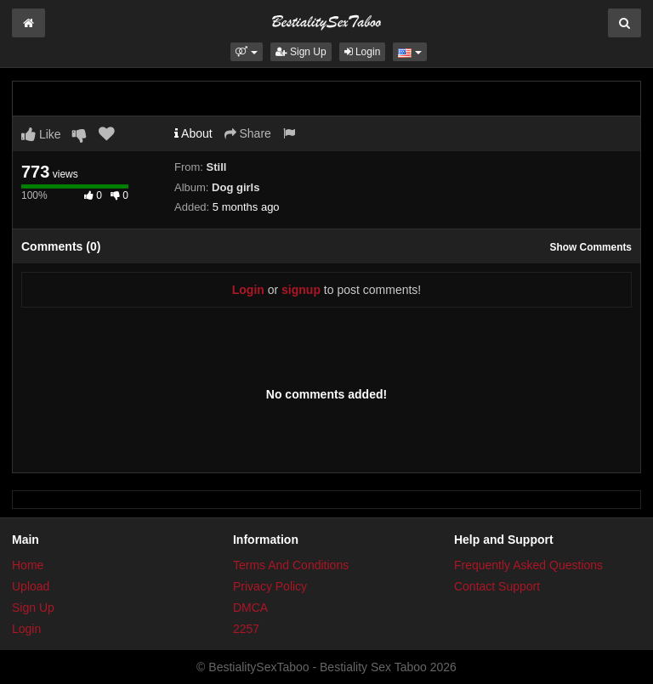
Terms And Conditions (291, 565)
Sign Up (300, 52)
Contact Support (497, 586)
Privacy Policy (270, 586)
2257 (246, 629)
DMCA (250, 607)
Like (41, 134)
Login (362, 52)
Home (27, 565)
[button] (246, 51)
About (193, 133)
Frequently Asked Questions (528, 565)
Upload (30, 586)
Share (247, 133)
